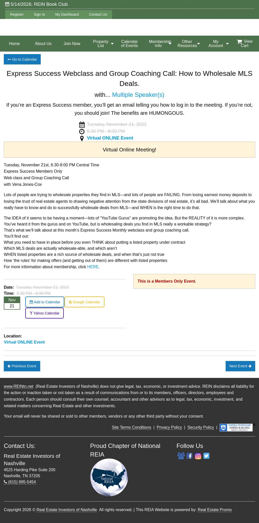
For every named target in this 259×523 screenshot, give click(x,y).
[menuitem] (14, 44)
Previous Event (22, 366)
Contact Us (98, 14)
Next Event (240, 366)
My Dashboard (67, 14)
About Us (43, 43)
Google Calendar (84, 302)
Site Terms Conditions (131, 427)
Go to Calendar (22, 59)
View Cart (245, 43)
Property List (100, 43)
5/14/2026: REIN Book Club (36, 4)
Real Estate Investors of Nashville (66, 510)
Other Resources (187, 43)
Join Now (72, 43)
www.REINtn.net (18, 386)
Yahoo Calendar (45, 313)
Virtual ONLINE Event (110, 138)
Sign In (39, 14)
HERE (92, 267)
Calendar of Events (129, 43)
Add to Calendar (45, 302)
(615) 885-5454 (20, 482)
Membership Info (160, 43)
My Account (215, 43)
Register (17, 14)
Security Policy (200, 427)
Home (14, 43)
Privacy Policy (169, 427)
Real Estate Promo (215, 510)
